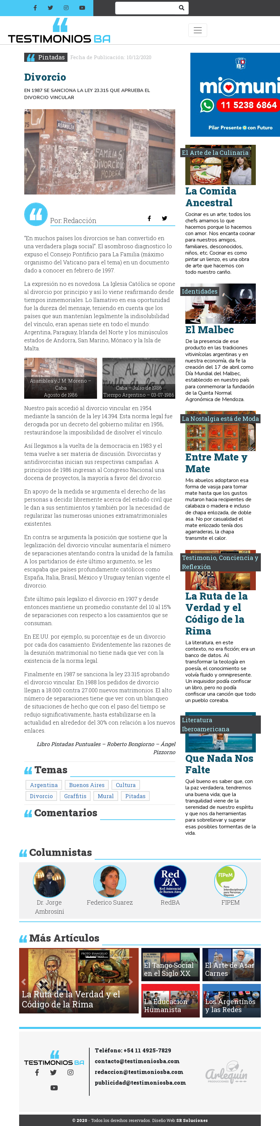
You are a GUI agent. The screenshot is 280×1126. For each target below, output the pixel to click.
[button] (23, 982)
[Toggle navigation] (197, 30)
